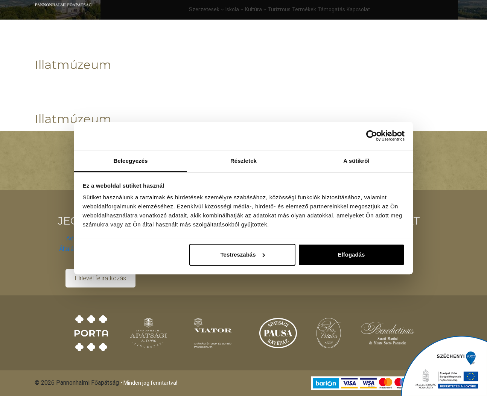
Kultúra (255, 9)
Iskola (234, 9)
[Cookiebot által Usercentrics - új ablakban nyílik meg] (372, 135)
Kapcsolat (358, 9)
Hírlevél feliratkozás (100, 278)
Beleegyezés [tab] (130, 160)
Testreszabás (243, 254)
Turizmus (279, 9)
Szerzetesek (206, 9)
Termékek (304, 9)
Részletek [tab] (243, 160)
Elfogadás (351, 254)
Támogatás (331, 9)
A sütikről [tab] (356, 160)
